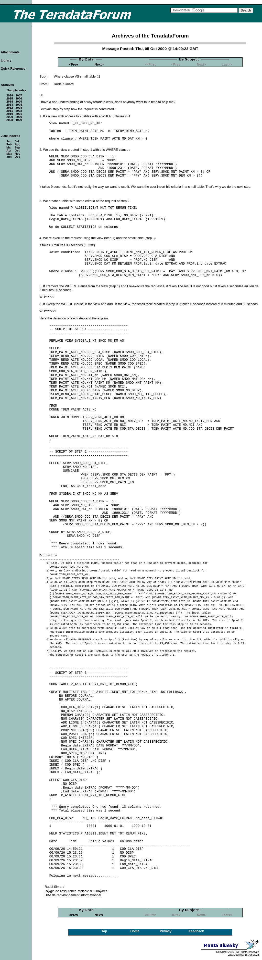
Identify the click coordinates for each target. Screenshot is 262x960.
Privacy (165, 931)
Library (6, 60)
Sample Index (16, 90)
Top (104, 931)
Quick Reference (13, 68)
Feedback (196, 931)
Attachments (10, 52)
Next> (99, 64)
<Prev (73, 64)
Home (134, 931)
